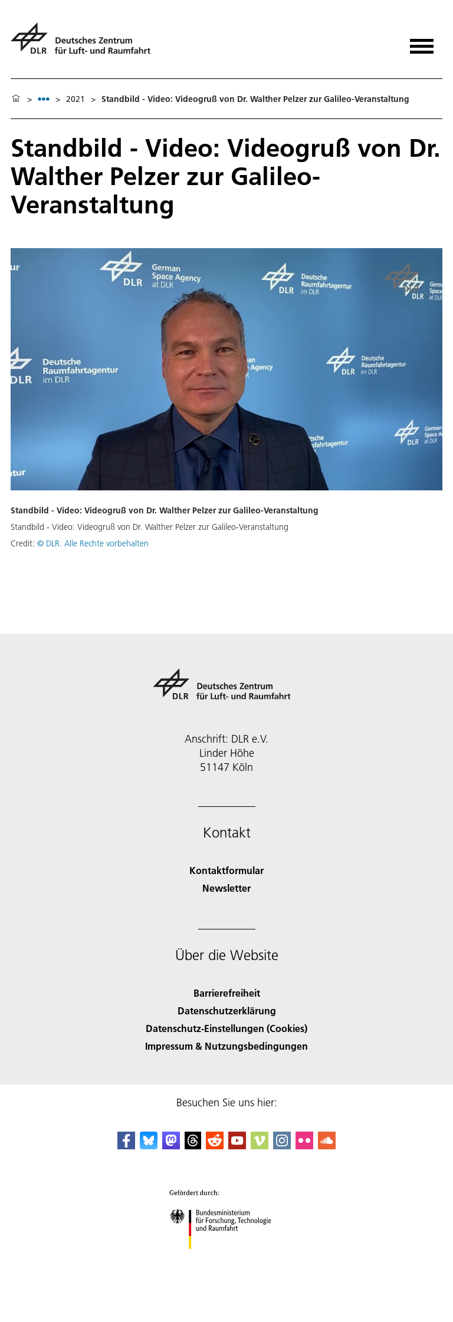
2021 (75, 99)
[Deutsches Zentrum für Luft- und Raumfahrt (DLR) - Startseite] (85, 43)
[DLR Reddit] (215, 1145)
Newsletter (226, 888)
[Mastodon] (171, 1145)
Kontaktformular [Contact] (226, 870)
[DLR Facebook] (126, 1145)
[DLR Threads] (193, 1145)
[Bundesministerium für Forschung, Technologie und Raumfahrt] (226, 1259)
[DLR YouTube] (237, 1145)
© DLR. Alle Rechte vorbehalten (93, 543)
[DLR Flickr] (304, 1145)
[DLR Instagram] (282, 1145)
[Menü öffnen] (421, 42)
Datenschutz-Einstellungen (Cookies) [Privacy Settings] (226, 1028)
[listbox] (44, 98)
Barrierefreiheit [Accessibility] (226, 993)
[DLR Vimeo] (259, 1145)
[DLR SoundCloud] (327, 1145)
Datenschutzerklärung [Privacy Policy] (227, 1010)
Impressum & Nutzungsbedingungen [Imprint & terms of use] (226, 1046)
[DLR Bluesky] (148, 1145)
